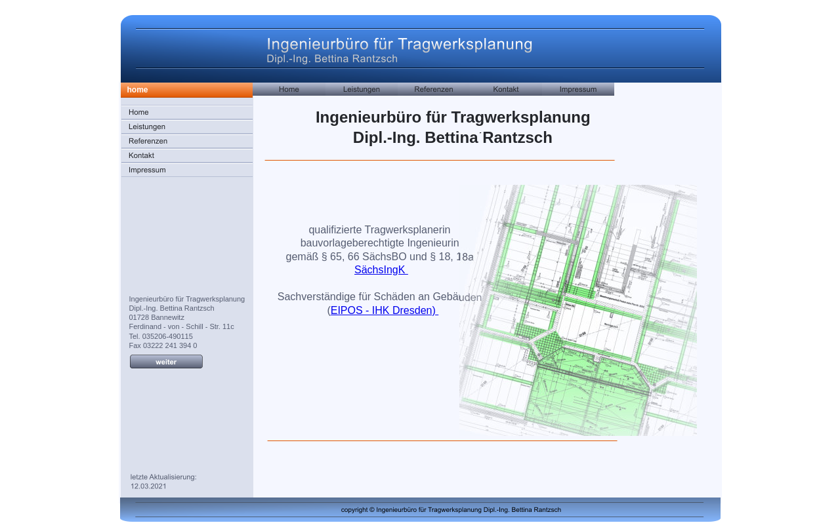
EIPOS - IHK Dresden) (385, 310)
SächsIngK (381, 269)
